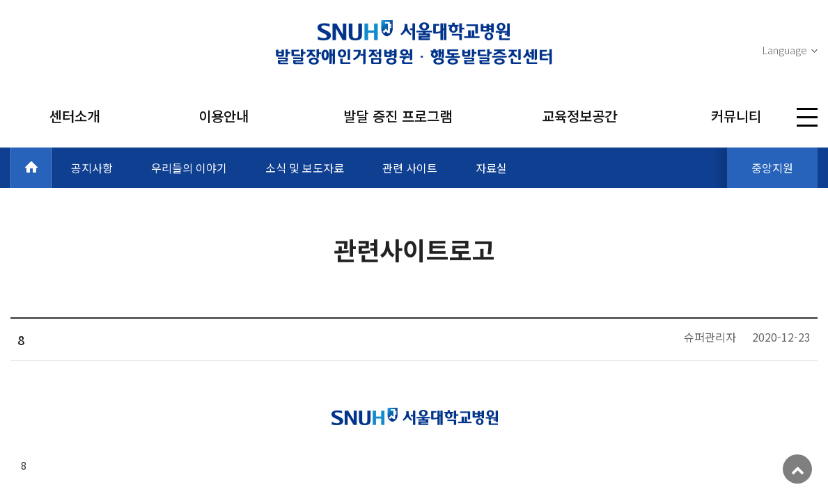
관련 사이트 (409, 167)
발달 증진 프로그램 (397, 116)
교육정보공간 (579, 116)
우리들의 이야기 (189, 167)
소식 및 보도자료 (304, 167)
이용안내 (223, 116)
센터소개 (74, 116)
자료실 (491, 167)
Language (784, 49)
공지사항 (92, 167)
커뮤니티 (736, 116)
